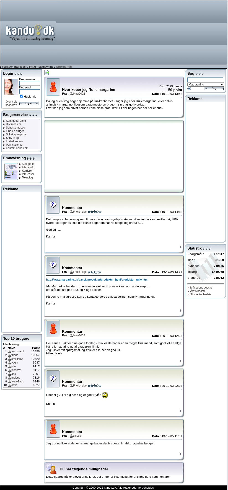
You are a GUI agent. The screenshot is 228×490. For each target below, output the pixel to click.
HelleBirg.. (17, 381)
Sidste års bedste (199, 294)
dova (14, 385)
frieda (14, 355)
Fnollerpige (80, 211)
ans (13, 374)
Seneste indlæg (14, 127)
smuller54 (17, 359)
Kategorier (27, 163)
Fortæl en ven (13, 141)
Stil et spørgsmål (14, 134)
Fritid (32, 66)
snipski (77, 435)
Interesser (19, 66)
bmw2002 (79, 93)
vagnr (14, 362)
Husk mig (30, 96)
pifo (13, 366)
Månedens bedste (199, 287)
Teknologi (26, 177)
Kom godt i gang (14, 120)
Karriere (25, 170)
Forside (7, 66)
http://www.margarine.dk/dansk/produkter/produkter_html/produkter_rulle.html (97, 279)
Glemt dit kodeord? (11, 103)
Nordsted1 (17, 351)
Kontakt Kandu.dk (15, 148)
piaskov (16, 370)
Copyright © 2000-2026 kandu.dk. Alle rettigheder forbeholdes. (114, 487)
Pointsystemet (13, 144)
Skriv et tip (11, 137)
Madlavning (46, 66)
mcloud (15, 377)
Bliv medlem (12, 124)
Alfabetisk (26, 167)
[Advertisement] (170, 32)
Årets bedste (196, 291)
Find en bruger (13, 131)
